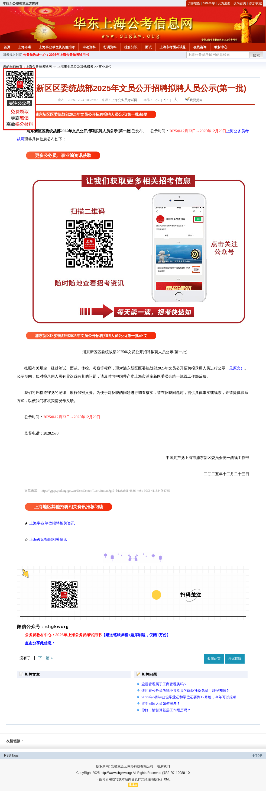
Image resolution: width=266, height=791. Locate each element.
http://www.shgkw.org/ (116, 773)
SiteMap (209, 3)
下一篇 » (45, 658)
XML (167, 779)
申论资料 (89, 47)
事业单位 (105, 67)
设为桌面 (224, 3)
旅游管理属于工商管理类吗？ (164, 684)
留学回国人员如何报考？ (160, 704)
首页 (7, 47)
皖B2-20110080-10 (176, 773)
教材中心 (220, 47)
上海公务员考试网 (39, 67)
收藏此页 (213, 659)
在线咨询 (199, 47)
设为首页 (239, 3)
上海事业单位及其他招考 (57, 47)
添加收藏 (255, 3)
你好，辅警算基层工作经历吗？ (166, 710)
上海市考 (24, 47)
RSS (7, 755)
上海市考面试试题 (173, 47)
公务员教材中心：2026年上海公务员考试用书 (56, 55)
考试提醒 (234, 659)
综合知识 (130, 47)
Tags (15, 755)
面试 (148, 47)
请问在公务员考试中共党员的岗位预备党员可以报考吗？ (185, 691)
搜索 (256, 55)
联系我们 (163, 766)
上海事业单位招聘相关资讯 (52, 523)
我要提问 (196, 100)
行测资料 (109, 47)
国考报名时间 (12, 55)
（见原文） (234, 368)
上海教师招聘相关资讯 (48, 539)
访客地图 (193, 3)
